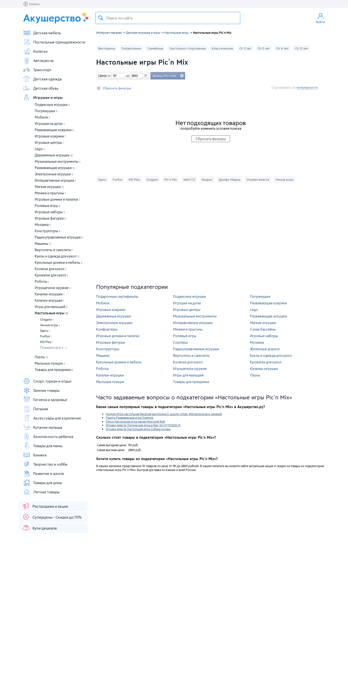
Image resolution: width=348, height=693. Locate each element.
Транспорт (37, 70)
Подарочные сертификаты (117, 296)
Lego (40, 149)
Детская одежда (42, 79)
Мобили (42, 117)
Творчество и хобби (45, 464)
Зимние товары (41, 390)
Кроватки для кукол (51, 275)
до (127, 75)
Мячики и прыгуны (50, 193)
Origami (46, 319)
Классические (222, 48)
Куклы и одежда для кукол (57, 256)
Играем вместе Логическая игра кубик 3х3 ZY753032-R (143, 425)
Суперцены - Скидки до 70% (52, 517)
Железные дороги (265, 349)
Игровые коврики (50, 136)
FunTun (45, 336)
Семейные (155, 48)
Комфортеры (106, 329)
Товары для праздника (54, 370)
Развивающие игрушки (55, 168)
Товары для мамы (42, 446)
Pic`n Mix (170, 179)
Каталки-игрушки (49, 300)
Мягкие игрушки (49, 187)
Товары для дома (42, 483)
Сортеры (180, 342)
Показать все (51, 347)
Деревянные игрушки (54, 155)
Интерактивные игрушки (55, 180)
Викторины (106, 48)
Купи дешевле (39, 528)
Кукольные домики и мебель (58, 262)
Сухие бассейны (263, 329)
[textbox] (167, 18)
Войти (320, 18)
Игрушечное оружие (53, 288)
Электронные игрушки (54, 174)
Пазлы (41, 357)
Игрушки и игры (43, 97)
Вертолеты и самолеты (54, 250)
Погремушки (46, 111)
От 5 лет (264, 48)
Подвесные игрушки (52, 105)
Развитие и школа (43, 473)
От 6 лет (282, 48)
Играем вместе (258, 179)
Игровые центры (49, 142)
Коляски (35, 51)
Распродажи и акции (45, 506)
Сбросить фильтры (113, 88)
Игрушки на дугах (50, 123)
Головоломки (131, 48)
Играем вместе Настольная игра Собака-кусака (138, 429)
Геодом (206, 179)
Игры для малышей (51, 307)
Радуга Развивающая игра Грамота (129, 417)
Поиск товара (101, 18)
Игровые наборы (50, 212)
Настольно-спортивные (187, 48)
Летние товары (41, 492)
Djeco (45, 331)
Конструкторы (47, 231)
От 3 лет (245, 48)
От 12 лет (301, 48)
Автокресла (38, 60)
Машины (43, 243)
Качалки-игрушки (49, 294)
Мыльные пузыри (50, 363)
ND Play (46, 342)
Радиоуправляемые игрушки (59, 237)
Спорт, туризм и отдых (47, 381)
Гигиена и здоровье (45, 399)
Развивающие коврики (54, 130)
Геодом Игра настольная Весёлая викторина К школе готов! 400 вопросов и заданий (164, 414)
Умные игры (50, 325)
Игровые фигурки (50, 218)
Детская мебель (42, 33)
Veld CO (189, 179)
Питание (35, 409)
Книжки (35, 455)
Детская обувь (40, 88)
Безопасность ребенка (48, 436)
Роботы (42, 281)
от (109, 75)
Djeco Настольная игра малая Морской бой (135, 421)
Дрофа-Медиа (229, 179)
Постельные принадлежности (54, 42)
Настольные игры (51, 313)
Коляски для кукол (50, 269)
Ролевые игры (47, 206)
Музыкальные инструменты (58, 161)
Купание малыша (42, 427)
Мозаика (43, 224)
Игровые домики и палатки (57, 199)
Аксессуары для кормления (52, 418)
